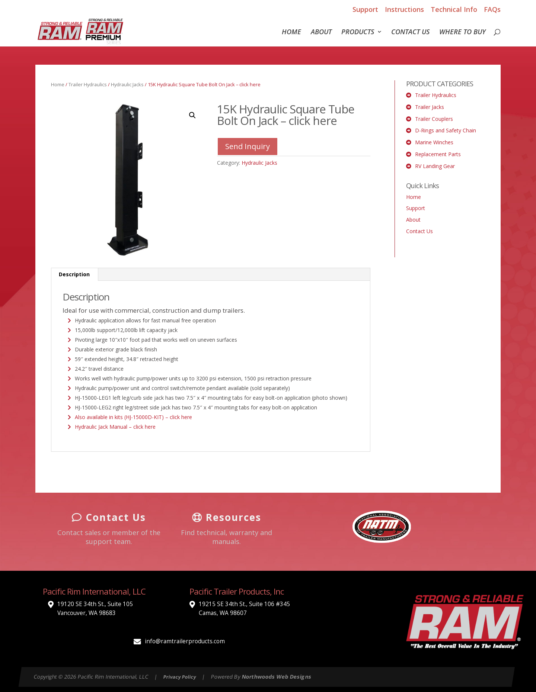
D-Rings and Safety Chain (445, 130)
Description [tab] (74, 274)
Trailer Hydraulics (87, 84)
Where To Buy (462, 32)
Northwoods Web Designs (276, 676)
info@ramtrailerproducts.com (185, 641)
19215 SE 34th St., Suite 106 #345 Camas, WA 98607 (244, 608)
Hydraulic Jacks (127, 84)
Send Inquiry (247, 146)
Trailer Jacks (429, 106)
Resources (226, 517)
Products (357, 32)
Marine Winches (434, 142)
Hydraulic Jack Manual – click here (115, 426)
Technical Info (454, 9)
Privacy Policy (180, 677)
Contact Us (410, 32)
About (321, 32)
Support (365, 9)
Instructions (404, 9)
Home (291, 32)
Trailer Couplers (434, 118)
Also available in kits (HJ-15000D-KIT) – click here (133, 417)
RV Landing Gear (435, 166)
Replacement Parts (438, 154)
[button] (192, 115)
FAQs (492, 9)
